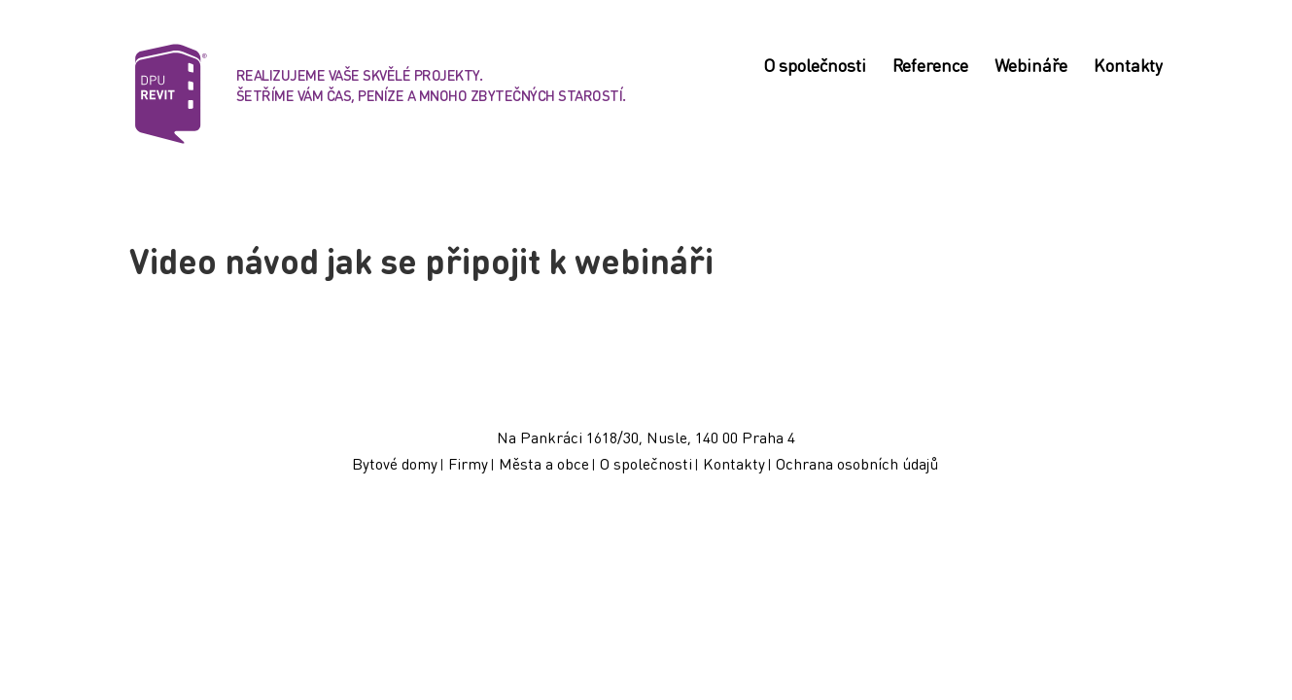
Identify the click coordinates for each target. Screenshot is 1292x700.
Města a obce (544, 463)
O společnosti (814, 67)
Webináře (1031, 67)
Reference (930, 67)
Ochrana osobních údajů (857, 463)
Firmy (468, 463)
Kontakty (1128, 67)
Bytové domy (394, 463)
